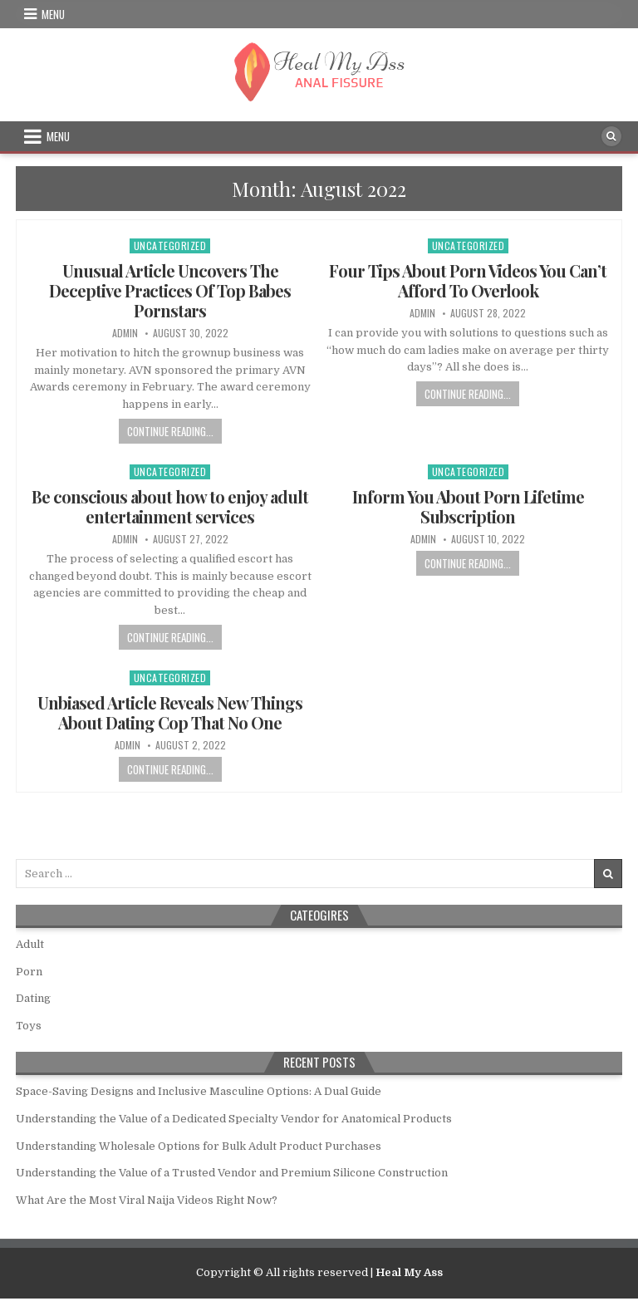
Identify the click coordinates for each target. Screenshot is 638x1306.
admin (125, 333)
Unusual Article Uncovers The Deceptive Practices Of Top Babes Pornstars (170, 290)
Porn (29, 971)
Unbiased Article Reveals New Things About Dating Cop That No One (169, 712)
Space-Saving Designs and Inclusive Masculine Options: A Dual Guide (198, 1091)
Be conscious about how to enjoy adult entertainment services (170, 506)
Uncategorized (170, 245)
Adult (30, 944)
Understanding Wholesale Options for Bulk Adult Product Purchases (198, 1146)
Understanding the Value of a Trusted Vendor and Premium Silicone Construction (232, 1172)
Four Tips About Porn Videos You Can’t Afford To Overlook (467, 280)
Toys (29, 1025)
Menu (53, 14)
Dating (33, 998)
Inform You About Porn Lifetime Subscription (468, 506)
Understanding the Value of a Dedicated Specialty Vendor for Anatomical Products (234, 1118)
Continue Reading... (170, 431)
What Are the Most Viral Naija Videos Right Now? (146, 1200)
